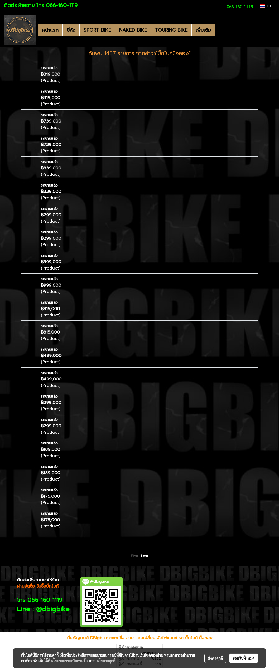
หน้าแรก (50, 30)
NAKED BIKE (133, 30)
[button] (220, 30)
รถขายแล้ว (49, 68)
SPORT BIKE (97, 30)
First (134, 556)
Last (144, 556)
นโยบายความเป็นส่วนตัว (69, 660)
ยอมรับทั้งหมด (244, 658)
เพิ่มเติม (203, 30)
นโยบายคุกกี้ (106, 660)
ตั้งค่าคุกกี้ (215, 658)
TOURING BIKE (171, 30)
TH (265, 6)
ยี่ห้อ (71, 30)
